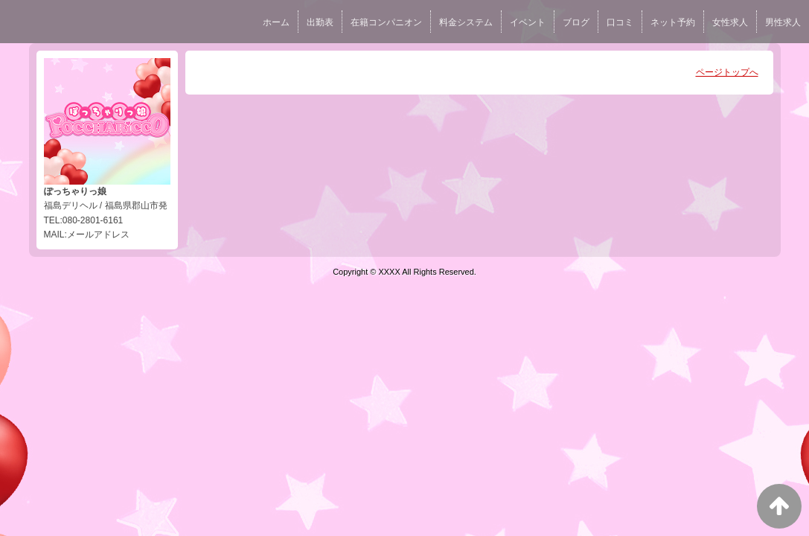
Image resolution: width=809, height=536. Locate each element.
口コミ (620, 22)
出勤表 (320, 22)
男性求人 (783, 22)
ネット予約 (672, 22)
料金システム (466, 22)
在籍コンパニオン (386, 22)
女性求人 (730, 22)
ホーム (276, 22)
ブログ (576, 22)
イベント (528, 22)
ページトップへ (727, 72)
